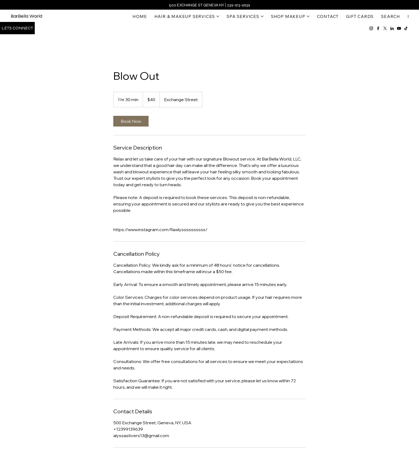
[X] (385, 28)
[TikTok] (406, 28)
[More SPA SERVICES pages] (262, 16)
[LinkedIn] (392, 28)
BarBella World (26, 16)
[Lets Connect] (17, 28)
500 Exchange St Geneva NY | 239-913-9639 (209, 5)
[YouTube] (399, 28)
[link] (131, 121)
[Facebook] (378, 28)
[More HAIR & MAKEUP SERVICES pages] (217, 16)
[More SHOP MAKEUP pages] (308, 16)
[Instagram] (371, 28)
